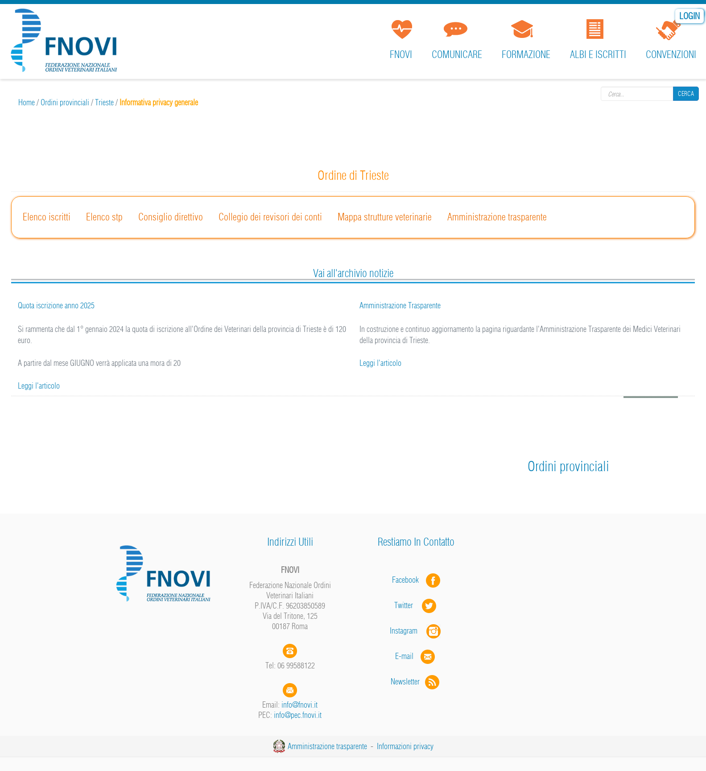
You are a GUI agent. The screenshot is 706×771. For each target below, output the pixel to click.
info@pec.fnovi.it (298, 715)
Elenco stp (104, 217)
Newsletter (416, 681)
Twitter (416, 605)
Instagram (416, 631)
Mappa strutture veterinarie (385, 217)
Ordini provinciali (65, 102)
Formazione (526, 54)
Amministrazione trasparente (497, 217)
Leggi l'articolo (39, 386)
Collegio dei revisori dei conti (270, 217)
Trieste (104, 102)
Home (26, 102)
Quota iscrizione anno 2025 (56, 305)
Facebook (408, 580)
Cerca (686, 93)
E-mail (404, 656)
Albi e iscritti (598, 54)
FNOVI (401, 54)
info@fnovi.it (299, 705)
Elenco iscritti (46, 217)
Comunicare (457, 54)
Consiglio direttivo (170, 217)
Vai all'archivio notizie (353, 273)
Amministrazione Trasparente (400, 305)
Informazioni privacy (405, 746)
